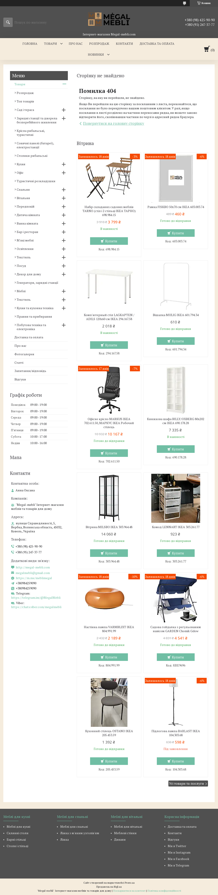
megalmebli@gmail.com (33, 573)
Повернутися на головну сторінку (113, 123)
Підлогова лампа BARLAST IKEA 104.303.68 (175, 733)
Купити (111, 241)
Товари (50, 43)
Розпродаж (99, 43)
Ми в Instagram (179, 852)
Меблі (21, 291)
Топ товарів (25, 101)
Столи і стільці (17, 846)
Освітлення (25, 249)
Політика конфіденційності (164, 890)
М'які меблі (25, 240)
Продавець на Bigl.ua (109, 886)
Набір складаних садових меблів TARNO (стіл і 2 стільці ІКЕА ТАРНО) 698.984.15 (109, 211)
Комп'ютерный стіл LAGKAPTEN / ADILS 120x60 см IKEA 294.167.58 (109, 317)
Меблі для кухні (18, 826)
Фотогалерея (24, 354)
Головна (29, 43)
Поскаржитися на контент (129, 890)
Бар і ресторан (27, 232)
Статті (18, 362)
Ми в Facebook (178, 859)
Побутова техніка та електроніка (31, 327)
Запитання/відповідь (30, 371)
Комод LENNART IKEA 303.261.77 (176, 527)
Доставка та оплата (157, 43)
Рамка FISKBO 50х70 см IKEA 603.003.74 (175, 207)
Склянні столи (17, 833)
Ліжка (64, 839)
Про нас (76, 43)
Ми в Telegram (178, 865)
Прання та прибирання (34, 316)
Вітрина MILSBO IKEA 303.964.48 (109, 527)
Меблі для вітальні (128, 826)
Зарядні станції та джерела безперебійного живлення (37, 120)
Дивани (120, 839)
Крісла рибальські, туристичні (31, 133)
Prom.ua (130, 882)
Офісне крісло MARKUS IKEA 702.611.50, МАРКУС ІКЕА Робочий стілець (109, 423)
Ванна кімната (27, 223)
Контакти (124, 43)
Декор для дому (29, 274)
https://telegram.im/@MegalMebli (36, 597)
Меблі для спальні (74, 826)
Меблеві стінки (125, 833)
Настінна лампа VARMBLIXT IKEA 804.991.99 (109, 629)
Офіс (20, 172)
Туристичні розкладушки (36, 181)
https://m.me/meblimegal (34, 578)
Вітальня (23, 198)
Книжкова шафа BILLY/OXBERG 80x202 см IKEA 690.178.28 (175, 421)
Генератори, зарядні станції (37, 282)
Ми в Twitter (177, 846)
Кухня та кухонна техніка (35, 308)
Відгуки (20, 379)
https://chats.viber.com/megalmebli (36, 607)
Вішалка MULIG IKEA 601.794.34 (176, 315)
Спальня (23, 189)
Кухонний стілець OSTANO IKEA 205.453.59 (109, 733)
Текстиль (24, 257)
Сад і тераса (25, 110)
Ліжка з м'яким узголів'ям (79, 833)
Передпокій (25, 206)
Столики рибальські (32, 155)
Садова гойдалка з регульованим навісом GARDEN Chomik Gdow (175, 629)
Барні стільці (16, 839)
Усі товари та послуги (186, 783)
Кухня (21, 164)
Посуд (21, 266)
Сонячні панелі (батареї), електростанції (35, 145)
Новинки (96, 54)
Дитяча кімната (28, 215)
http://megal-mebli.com (33, 567)
